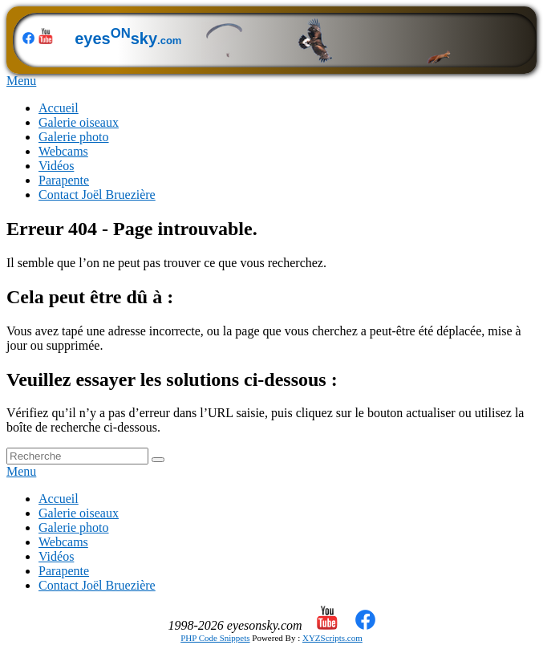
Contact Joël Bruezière (97, 194)
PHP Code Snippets (214, 638)
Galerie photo (73, 137)
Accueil (58, 108)
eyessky (254, 38)
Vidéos (56, 165)
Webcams (63, 151)
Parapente (63, 180)
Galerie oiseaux (78, 122)
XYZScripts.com (332, 638)
